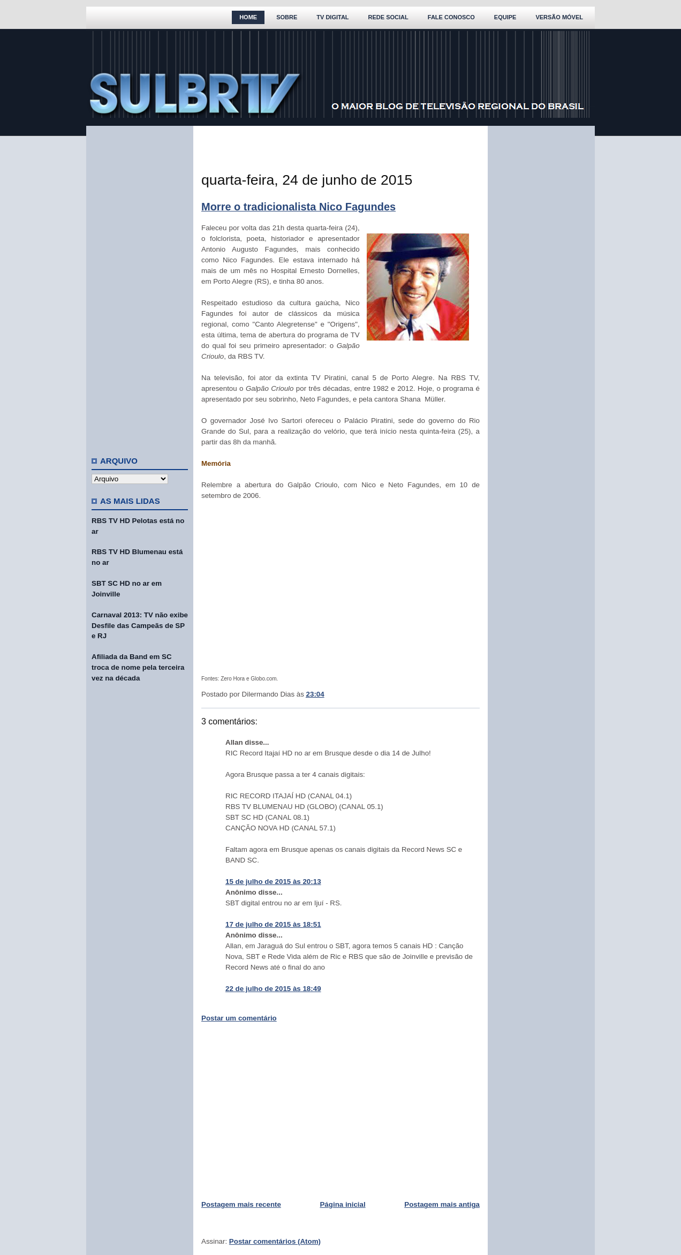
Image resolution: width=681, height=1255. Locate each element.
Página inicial (342, 1204)
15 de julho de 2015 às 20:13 (273, 882)
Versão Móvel (559, 17)
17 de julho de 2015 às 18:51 (273, 924)
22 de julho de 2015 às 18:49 (273, 989)
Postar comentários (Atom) (275, 1241)
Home (248, 17)
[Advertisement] (140, 286)
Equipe (505, 17)
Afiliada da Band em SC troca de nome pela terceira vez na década (138, 667)
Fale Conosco (451, 17)
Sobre (286, 17)
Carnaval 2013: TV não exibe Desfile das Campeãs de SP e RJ (140, 625)
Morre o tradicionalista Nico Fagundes (298, 207)
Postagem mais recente (241, 1204)
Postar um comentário (239, 1018)
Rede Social (388, 17)
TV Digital (332, 17)
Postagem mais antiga (442, 1204)
